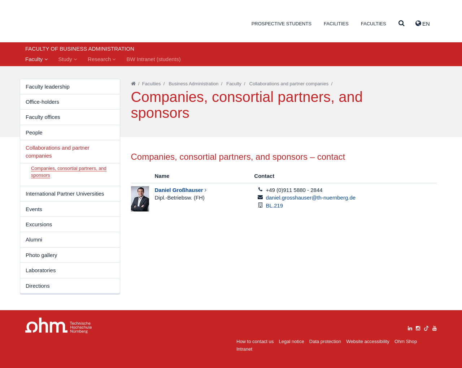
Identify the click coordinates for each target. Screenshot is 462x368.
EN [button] (422, 23)
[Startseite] (133, 83)
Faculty (36, 59)
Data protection (325, 341)
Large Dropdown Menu (58, 325)
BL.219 (274, 205)
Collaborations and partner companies (58, 151)
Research (102, 59)
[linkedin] (410, 327)
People (34, 132)
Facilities (336, 23)
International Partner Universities (65, 194)
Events (34, 209)
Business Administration (193, 83)
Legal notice (291, 341)
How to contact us (255, 341)
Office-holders (42, 102)
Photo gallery (41, 255)
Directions (38, 286)
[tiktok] (426, 327)
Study (67, 59)
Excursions (39, 224)
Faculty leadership (48, 87)
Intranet (244, 349)
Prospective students (281, 23)
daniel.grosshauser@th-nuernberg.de (311, 197)
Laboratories (41, 270)
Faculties (373, 23)
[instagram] (418, 327)
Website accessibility (367, 341)
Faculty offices (43, 117)
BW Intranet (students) (153, 59)
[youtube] (434, 327)
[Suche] (401, 23)
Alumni (34, 239)
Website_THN (59, 22)
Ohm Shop (406, 341)
